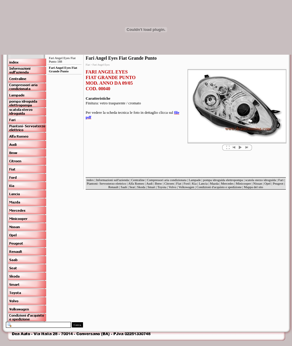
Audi (149, 183)
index (90, 180)
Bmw (158, 183)
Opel (267, 183)
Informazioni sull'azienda (112, 180)
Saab (124, 187)
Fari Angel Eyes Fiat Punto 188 (62, 59)
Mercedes (227, 183)
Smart (151, 187)
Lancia (203, 183)
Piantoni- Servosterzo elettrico (107, 183)
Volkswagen (186, 187)
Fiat (178, 183)
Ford (186, 183)
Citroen (169, 183)
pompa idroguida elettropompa (223, 180)
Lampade (195, 180)
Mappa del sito (253, 187)
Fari (280, 180)
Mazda (214, 183)
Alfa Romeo (136, 183)
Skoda (141, 187)
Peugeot (278, 183)
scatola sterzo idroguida (260, 180)
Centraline (138, 180)
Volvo (172, 187)
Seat (132, 187)
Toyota (161, 187)
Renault (113, 187)
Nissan (257, 183)
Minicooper (243, 183)
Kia (194, 183)
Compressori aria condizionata (166, 180)
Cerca (77, 325)
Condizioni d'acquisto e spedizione (219, 187)
